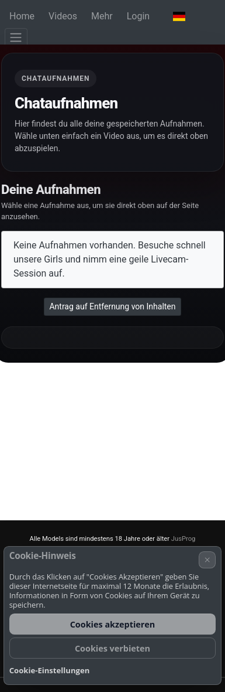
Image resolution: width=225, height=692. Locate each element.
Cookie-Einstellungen (49, 670)
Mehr (102, 16)
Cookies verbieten (112, 648)
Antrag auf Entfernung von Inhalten (112, 306)
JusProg (183, 539)
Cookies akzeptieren (112, 624)
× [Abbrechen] (207, 560)
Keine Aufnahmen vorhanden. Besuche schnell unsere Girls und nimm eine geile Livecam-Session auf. (109, 259)
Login (138, 16)
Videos (63, 16)
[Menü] (16, 37)
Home (21, 16)
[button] (179, 16)
